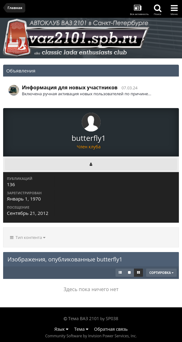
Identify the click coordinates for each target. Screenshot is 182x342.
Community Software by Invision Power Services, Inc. (91, 336)
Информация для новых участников (70, 87)
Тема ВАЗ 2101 (83, 318)
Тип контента (27, 237)
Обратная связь (111, 329)
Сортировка (161, 272)
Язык (61, 329)
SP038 (112, 318)
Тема (81, 329)
